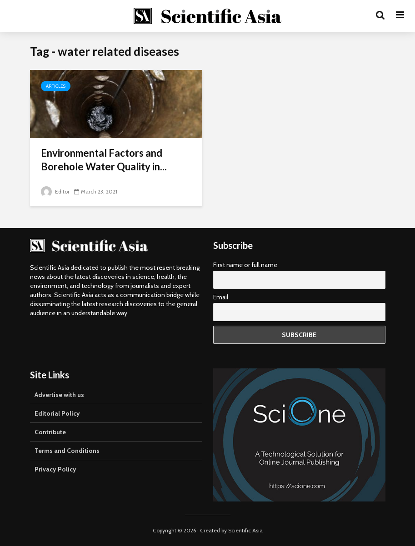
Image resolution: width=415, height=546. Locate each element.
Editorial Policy (57, 413)
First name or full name (245, 265)
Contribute (50, 432)
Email (220, 297)
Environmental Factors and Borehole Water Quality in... (104, 160)
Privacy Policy (55, 469)
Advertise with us (59, 395)
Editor (55, 191)
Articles (55, 86)
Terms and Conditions (67, 451)
